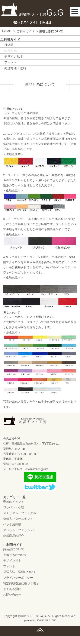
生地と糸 (10, 50)
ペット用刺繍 (12, 524)
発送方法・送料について (19, 572)
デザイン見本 (13, 56)
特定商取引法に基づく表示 (21, 583)
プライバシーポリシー (18, 578)
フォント (10, 62)
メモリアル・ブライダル (19, 513)
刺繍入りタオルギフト (18, 518)
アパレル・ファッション (19, 530)
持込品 (9, 44)
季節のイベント (13, 501)
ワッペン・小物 (13, 507)
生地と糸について (15, 555)
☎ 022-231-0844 (32, 22)
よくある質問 (12, 589)
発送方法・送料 (15, 68)
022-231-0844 (20, 464)
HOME (6, 31)
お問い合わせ (12, 594)
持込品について (13, 549)
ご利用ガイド (26, 31)
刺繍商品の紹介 (13, 536)
